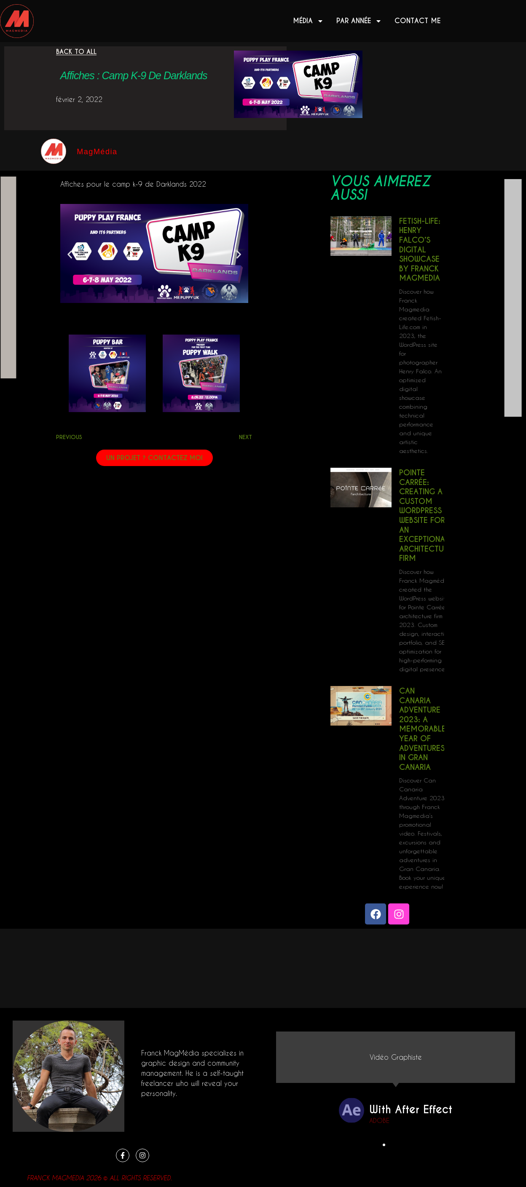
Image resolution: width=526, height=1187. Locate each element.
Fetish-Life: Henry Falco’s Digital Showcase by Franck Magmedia (419, 249)
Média (308, 21)
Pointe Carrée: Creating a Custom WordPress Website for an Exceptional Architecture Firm (425, 515)
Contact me (417, 20)
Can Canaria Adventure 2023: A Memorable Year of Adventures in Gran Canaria (422, 729)
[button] (69, 254)
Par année (359, 21)
